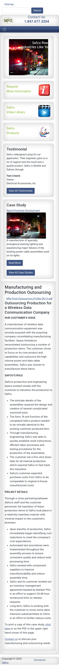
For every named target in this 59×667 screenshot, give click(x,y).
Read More (15, 262)
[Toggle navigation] (4, 29)
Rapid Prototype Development (23, 210)
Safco (5, 662)
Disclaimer (40, 660)
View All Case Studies (21, 272)
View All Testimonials (21, 190)
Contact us (11, 639)
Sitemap (9, 4)
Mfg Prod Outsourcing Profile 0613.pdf (29, 298)
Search (37, 10)
